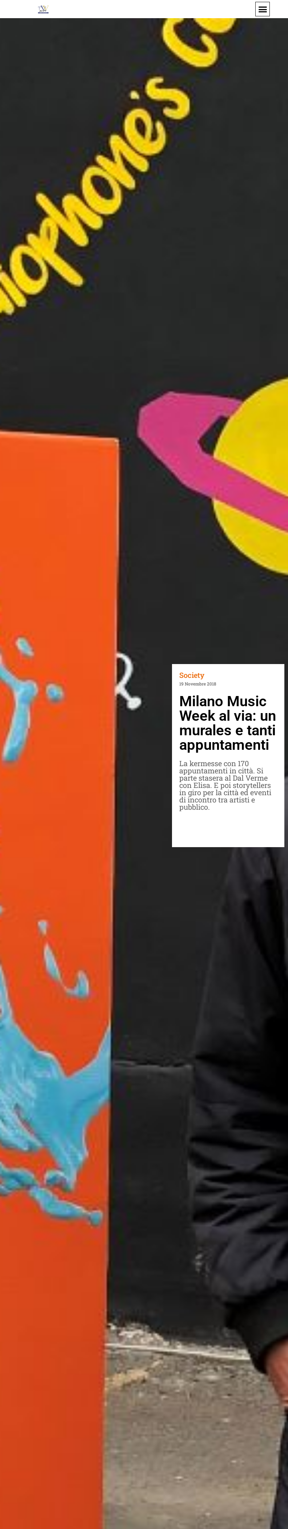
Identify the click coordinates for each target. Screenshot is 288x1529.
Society (191, 675)
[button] (262, 9)
